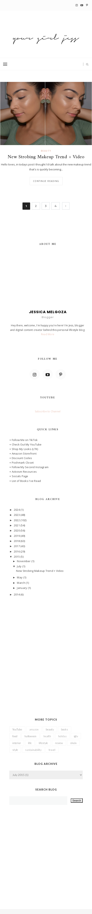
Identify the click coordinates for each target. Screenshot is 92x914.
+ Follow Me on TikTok (23, 440)
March (21, 583)
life (30, 743)
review (59, 743)
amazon (34, 729)
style (15, 749)
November (24, 561)
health (47, 736)
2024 (17, 510)
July (19, 566)
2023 (17, 515)
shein (73, 743)
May (20, 577)
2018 (17, 541)
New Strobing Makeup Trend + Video (46, 157)
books (64, 729)
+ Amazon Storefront (23, 453)
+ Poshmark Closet (21, 462)
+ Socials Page (18, 476)
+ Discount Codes (20, 458)
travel (52, 749)
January (22, 588)
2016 (17, 551)
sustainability (33, 749)
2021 (17, 525)
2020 (17, 530)
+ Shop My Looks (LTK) (23, 449)
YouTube (17, 729)
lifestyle (43, 743)
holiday (62, 736)
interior (16, 743)
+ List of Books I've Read (25, 481)
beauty (46, 150)
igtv (76, 736)
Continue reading (46, 181)
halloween (30, 736)
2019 (17, 536)
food (14, 736)
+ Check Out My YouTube (25, 444)
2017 (17, 546)
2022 (17, 520)
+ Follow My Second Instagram (28, 467)
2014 (17, 594)
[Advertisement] (46, 651)
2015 (17, 556)
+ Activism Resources (23, 471)
